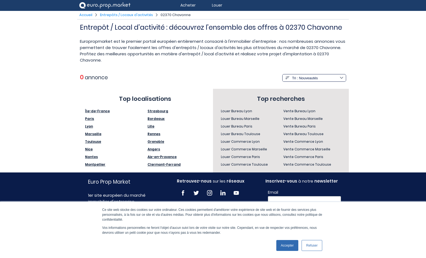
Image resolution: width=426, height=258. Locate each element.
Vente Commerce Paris (303, 156)
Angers (154, 149)
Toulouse (93, 141)
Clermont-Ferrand (164, 164)
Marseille (93, 134)
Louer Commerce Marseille (244, 149)
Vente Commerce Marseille (306, 149)
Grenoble (156, 141)
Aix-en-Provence (162, 156)
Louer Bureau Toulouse (240, 134)
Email (273, 192)
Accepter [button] (287, 245)
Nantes (91, 156)
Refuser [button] (312, 245)
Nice (89, 149)
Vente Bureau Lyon (299, 111)
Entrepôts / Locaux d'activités (126, 14)
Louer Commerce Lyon (240, 141)
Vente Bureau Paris (299, 126)
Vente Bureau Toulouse (303, 134)
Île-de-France (97, 111)
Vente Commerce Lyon (303, 141)
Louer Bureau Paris (236, 126)
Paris (89, 118)
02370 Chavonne (176, 14)
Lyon (89, 126)
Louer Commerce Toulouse (244, 164)
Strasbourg (158, 111)
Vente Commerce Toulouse (307, 164)
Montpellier (95, 164)
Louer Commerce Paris (240, 156)
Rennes (154, 134)
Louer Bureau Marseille (240, 118)
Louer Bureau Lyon (236, 111)
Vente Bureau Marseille (303, 118)
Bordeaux (156, 118)
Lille (151, 126)
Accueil (85, 14)
